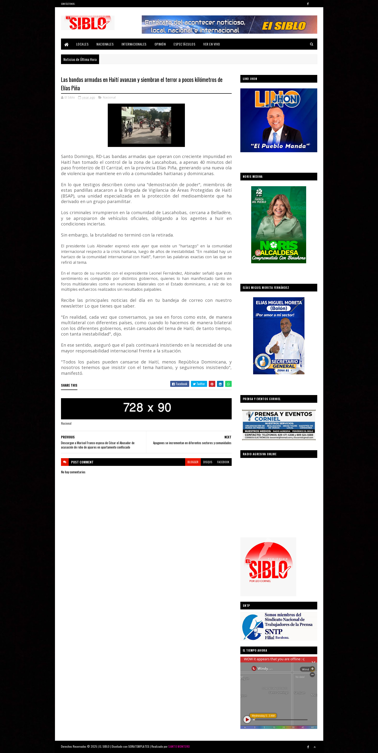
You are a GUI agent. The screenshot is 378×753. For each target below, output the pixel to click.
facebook (223, 462)
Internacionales (134, 43)
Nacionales (105, 43)
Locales (82, 43)
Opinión (160, 43)
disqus (207, 462)
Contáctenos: (68, 4)
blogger (193, 462)
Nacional (109, 97)
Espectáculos (184, 43)
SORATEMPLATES (138, 746)
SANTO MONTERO (179, 746)
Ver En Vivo (211, 43)
